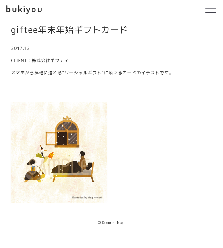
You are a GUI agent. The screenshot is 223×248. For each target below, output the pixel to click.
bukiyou (24, 9)
